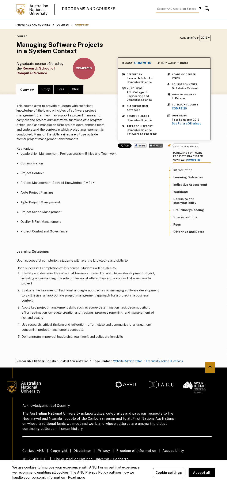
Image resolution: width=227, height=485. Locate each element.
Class (76, 89)
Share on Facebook (140, 145)
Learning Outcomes (188, 177)
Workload (180, 192)
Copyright (58, 451)
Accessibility (173, 451)
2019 (205, 37)
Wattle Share (156, 145)
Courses (63, 24)
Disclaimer (82, 451)
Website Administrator (127, 361)
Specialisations (185, 217)
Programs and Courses (89, 9)
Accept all (201, 473)
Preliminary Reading (188, 210)
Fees (60, 89)
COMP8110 (82, 24)
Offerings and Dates (188, 232)
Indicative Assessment (190, 184)
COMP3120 (179, 108)
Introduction (182, 170)
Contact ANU (33, 451)
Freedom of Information (136, 451)
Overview (27, 90)
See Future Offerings (186, 123)
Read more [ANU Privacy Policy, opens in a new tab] (76, 477)
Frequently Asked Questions (164, 361)
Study (46, 89)
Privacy (104, 451)
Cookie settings (168, 473)
